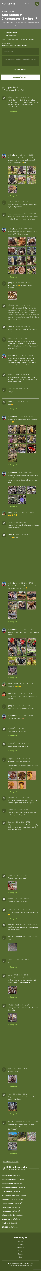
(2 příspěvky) (12, 1183)
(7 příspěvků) (13, 1179)
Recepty (20, 1251)
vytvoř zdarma (22, 45)
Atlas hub (20, 1248)
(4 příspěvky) (12, 1215)
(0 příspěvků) (14, 1187)
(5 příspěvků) (11, 1175)
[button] (32, 4)
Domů (20, 1241)
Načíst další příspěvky (11, 1162)
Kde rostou (20, 1245)
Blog (20, 1257)
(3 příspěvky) (10, 1227)
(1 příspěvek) (11, 1207)
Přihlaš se (5, 45)
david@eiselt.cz (26, 1265)
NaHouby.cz (8, 3)
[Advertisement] (20, 133)
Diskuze (20, 1254)
